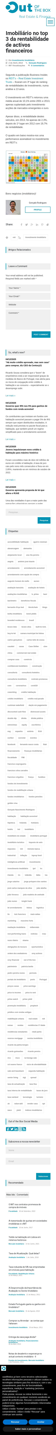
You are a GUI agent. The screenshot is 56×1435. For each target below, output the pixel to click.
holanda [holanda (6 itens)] (23, 823)
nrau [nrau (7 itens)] (44, 934)
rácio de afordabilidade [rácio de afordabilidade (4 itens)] (36, 1064)
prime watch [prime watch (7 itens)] (13, 999)
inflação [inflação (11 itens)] (23, 855)
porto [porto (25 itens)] (32, 980)
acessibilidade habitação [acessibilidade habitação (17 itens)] (18, 542)
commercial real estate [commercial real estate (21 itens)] (26, 653)
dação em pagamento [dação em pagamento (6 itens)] (38, 705)
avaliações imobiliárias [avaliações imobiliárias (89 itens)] (17, 594)
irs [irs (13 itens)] (19, 875)
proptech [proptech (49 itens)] (34, 1006)
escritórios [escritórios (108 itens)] (36, 725)
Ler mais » (10, 395)
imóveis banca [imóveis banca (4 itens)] (33, 849)
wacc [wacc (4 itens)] (10, 1110)
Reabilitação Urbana (26, 1274)
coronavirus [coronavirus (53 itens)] (21, 686)
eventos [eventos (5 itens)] (33, 738)
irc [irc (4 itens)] (41, 869)
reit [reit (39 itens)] (43, 1019)
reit (14, 237)
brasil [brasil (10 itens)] (31, 620)
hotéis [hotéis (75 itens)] (10, 829)
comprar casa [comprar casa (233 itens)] (13, 659)
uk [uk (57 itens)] (9, 1104)
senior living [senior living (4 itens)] (13, 1078)
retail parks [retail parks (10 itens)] (37, 1032)
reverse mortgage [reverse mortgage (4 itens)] (15, 1038)
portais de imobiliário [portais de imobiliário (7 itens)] (17, 980)
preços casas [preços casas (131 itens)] (13, 986)
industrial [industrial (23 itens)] (12, 855)
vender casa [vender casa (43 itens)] (32, 1104)
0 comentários (37, 65)
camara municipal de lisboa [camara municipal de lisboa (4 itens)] (32, 633)
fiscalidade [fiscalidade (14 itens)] (12, 757)
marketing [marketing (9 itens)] (12, 921)
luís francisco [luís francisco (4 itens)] (20, 914)
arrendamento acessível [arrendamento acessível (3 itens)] (34, 568)
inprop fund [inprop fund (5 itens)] (37, 855)
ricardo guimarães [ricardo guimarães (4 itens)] (15, 1051)
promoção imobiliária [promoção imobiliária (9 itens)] (17, 1006)
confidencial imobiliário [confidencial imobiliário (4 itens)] (18, 666)
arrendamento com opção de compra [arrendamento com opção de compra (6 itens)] (23, 575)
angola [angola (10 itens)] (10, 562)
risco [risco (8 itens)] (17, 1058)
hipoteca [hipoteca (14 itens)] (11, 823)
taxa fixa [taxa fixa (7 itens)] (33, 1084)
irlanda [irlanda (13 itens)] (10, 875)
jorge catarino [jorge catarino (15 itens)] (13, 882)
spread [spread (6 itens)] (33, 1078)
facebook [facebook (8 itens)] (12, 744)
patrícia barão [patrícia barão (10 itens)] (27, 966)
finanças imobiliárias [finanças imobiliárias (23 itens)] (33, 751)
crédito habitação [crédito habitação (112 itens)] (28, 692)
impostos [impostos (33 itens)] (12, 849)
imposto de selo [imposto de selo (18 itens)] (35, 842)
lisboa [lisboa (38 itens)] (29, 908)
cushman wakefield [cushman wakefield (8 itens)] (16, 705)
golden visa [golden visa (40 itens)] (12, 803)
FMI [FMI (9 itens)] (23, 757)
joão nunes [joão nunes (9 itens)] (12, 901)
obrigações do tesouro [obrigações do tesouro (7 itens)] (17, 947)
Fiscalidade (13, 1211)
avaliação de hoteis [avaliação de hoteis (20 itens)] (36, 588)
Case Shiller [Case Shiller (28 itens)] (34, 646)
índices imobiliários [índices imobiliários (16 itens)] (33, 1110)
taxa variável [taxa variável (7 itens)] (13, 1097)
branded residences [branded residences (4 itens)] (16, 620)
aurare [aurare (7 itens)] (36, 581)
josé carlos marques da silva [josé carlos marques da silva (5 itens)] (20, 888)
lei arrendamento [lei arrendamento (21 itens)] (15, 908)
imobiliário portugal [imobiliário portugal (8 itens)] (38, 836)
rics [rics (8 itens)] (9, 1058)
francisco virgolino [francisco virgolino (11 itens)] (16, 777)
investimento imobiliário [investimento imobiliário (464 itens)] (18, 869)
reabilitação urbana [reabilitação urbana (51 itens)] (16, 1019)
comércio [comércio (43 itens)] (28, 659)
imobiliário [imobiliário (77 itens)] (29, 829)
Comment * (28, 320)
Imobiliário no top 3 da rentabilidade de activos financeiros (27, 42)
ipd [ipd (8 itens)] (34, 869)
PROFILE (38, 210)
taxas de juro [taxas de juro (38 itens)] (41, 1091)
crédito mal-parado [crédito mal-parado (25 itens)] (36, 699)
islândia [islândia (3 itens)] (28, 875)
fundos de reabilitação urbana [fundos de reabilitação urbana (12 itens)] (20, 790)
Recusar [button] (15, 1422)
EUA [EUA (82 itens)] (40, 731)
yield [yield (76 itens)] (19, 1110)
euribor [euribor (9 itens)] (11, 738)
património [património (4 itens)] (12, 966)
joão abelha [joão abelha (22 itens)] (41, 888)
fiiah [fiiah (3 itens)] (45, 744)
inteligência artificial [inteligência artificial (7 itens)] (16, 862)
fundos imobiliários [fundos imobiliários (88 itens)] (16, 797)
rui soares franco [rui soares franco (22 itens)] (15, 1064)
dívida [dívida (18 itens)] (23, 718)
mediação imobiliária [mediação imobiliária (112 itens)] (16, 927)
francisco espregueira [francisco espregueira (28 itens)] (17, 764)
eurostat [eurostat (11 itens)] (21, 738)
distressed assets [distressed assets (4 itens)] (38, 712)
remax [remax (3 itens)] (10, 1025)
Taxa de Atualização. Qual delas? (24, 1253)
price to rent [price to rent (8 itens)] (30, 993)
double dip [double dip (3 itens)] (12, 718)
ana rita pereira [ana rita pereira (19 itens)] (32, 555)
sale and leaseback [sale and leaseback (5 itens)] (16, 1071)
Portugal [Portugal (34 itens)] (43, 980)
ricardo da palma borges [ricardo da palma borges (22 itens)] (18, 1045)
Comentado (22, 1194)
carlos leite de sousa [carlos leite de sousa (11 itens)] (35, 640)
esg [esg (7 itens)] (9, 731)
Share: (9, 224)
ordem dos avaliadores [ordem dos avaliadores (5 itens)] (17, 953)
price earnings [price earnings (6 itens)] (30, 986)
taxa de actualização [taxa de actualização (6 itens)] (16, 1084)
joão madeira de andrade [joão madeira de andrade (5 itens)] (33, 895)
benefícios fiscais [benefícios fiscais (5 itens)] (28, 601)
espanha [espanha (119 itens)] (19, 731)
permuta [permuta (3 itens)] (32, 973)
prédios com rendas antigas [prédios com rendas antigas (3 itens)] (19, 1012)
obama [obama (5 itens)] (26, 940)
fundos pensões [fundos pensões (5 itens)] (35, 797)
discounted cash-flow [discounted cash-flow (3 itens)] (17, 712)
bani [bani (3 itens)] (45, 594)
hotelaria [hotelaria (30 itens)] (35, 823)
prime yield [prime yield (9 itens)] (27, 999)
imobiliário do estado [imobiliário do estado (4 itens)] (17, 836)
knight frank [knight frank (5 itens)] (27, 901)
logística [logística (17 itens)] (40, 908)
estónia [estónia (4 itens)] (30, 731)
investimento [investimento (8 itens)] (34, 862)
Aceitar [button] (40, 1422)
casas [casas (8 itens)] (21, 646)
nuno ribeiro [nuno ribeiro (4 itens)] (13, 940)
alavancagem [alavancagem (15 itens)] (13, 548)
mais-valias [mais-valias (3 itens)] (35, 914)
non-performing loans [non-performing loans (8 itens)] (17, 934)
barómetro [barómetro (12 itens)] (12, 601)
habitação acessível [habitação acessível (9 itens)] (29, 816)
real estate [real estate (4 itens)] (33, 1019)
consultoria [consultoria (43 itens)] (12, 673)
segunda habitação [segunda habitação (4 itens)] (36, 1071)
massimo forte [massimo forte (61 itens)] (27, 921)
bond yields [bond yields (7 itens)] (31, 614)
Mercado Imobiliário (16, 1244)
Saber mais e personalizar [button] (28, 1429)
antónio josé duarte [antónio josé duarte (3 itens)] (26, 562)
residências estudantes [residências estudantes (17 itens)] (17, 1032)
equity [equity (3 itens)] (24, 725)
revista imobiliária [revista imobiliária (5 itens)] (34, 1038)
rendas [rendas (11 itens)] (20, 1025)
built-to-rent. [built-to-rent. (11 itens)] (41, 627)
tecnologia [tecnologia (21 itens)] (27, 1097)
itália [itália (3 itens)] (38, 875)
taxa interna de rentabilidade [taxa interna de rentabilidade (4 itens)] (20, 1091)
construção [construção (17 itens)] (37, 666)
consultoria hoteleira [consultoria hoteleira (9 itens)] (30, 673)
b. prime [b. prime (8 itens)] (35, 594)
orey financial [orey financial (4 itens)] (13, 960)
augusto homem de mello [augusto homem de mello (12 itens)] (18, 581)
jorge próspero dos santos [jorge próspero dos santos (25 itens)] (35, 882)
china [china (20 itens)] (10, 653)
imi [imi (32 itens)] (18, 829)
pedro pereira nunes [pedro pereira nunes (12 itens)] (16, 973)
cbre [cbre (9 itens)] (45, 646)
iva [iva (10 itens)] (46, 875)
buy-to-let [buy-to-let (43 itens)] (12, 633)
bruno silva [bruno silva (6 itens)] (26, 627)
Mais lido (10, 1194)
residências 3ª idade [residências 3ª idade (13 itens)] (36, 1025)
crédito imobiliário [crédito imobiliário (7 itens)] (15, 699)
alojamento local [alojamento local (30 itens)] (15, 555)
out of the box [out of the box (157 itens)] (30, 960)
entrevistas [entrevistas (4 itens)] (12, 725)
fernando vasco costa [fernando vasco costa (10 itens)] (29, 744)
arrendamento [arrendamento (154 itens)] (14, 568)
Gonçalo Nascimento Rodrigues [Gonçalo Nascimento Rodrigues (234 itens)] (21, 810)
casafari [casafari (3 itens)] (11, 646)
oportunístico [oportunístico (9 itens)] (37, 947)
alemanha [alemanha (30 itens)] (27, 548)
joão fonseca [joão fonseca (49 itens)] (13, 895)
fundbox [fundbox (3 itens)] (41, 777)
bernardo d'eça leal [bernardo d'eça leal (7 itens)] (16, 607)
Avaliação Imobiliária (17, 1257)
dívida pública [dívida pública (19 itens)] (37, 718)
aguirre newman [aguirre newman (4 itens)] (40, 542)
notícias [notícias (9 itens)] (34, 934)
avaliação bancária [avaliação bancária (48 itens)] (16, 588)
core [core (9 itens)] (9, 686)
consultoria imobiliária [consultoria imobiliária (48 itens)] (17, 679)
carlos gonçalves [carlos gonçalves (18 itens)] (15, 640)
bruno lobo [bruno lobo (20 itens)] (12, 627)
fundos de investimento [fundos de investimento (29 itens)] (18, 784)
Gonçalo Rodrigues (38, 63)
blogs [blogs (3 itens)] (44, 607)
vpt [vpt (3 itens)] (43, 1104)
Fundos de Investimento (18, 1360)
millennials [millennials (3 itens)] (34, 927)
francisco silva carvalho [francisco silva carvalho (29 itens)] (18, 771)
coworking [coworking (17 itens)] (12, 692)
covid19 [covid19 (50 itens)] (34, 686)
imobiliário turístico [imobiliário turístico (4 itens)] (16, 842)
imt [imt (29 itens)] (21, 849)
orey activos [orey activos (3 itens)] (37, 953)
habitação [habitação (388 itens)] (12, 816)
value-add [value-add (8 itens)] (18, 1104)
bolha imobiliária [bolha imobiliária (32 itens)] (15, 614)
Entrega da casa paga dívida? (22, 1337)
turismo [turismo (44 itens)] (40, 1097)
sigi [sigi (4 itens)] (24, 1078)
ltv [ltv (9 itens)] (9, 914)
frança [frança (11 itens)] (31, 777)
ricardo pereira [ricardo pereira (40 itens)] (34, 1051)
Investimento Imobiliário (23, 60)
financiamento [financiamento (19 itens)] (14, 751)
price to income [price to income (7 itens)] (14, 993)
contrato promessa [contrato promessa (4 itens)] (39, 679)
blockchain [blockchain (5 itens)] (33, 607)
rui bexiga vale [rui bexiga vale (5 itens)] (30, 1058)
